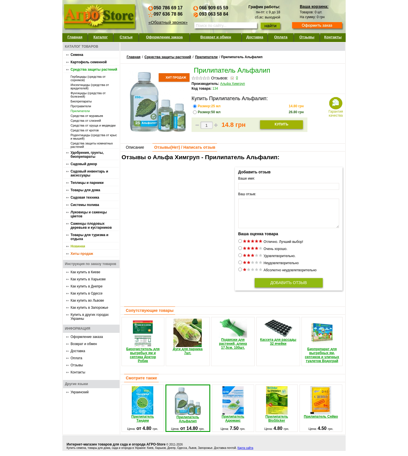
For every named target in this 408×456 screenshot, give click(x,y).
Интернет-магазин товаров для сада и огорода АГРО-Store (116, 449)
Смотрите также (141, 383)
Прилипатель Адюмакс (233, 409)
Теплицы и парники (87, 183)
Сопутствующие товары (149, 315)
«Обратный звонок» (168, 22)
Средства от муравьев (87, 115)
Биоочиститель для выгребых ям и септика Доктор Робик (143, 346)
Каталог (101, 37)
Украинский (80, 392)
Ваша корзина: (314, 6)
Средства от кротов (85, 130)
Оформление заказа (164, 37)
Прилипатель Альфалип (188, 410)
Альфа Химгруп (232, 84)
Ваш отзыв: (247, 194)
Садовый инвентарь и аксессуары (89, 173)
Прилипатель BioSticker (276, 409)
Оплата (280, 37)
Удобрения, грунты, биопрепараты (87, 155)
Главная (74, 37)
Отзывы (306, 37)
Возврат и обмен (215, 37)
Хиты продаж (82, 254)
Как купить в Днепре (87, 286)
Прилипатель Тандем (142, 409)
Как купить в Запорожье (89, 308)
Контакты (332, 37)
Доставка (254, 37)
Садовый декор (84, 164)
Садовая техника (85, 197)
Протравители (81, 106)
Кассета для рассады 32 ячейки (278, 337)
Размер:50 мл (210, 112)
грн (296, 106)
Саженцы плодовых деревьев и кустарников (91, 226)
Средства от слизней (86, 120)
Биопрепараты (81, 101)
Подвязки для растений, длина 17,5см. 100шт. (233, 339)
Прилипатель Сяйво (321, 407)
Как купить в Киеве (85, 272)
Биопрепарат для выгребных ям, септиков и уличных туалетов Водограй (322, 346)
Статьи (126, 37)
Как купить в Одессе (87, 293)
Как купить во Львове (87, 300)
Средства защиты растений (94, 70)
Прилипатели (80, 111)
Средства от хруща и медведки (93, 125)
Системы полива (85, 205)
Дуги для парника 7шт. (188, 342)
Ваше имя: (246, 178)
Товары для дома (85, 190)
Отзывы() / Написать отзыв (184, 147)
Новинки (78, 246)
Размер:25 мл (210, 106)
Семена (77, 55)
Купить (281, 124)
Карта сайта (245, 453)
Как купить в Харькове (88, 279)
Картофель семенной (89, 62)
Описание (135, 147)
